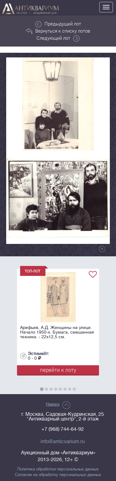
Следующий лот (58, 38)
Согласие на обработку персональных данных (58, 474)
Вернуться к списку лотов (58, 31)
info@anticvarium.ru (63, 441)
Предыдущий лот (58, 23)
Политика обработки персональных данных (58, 469)
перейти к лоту (58, 369)
